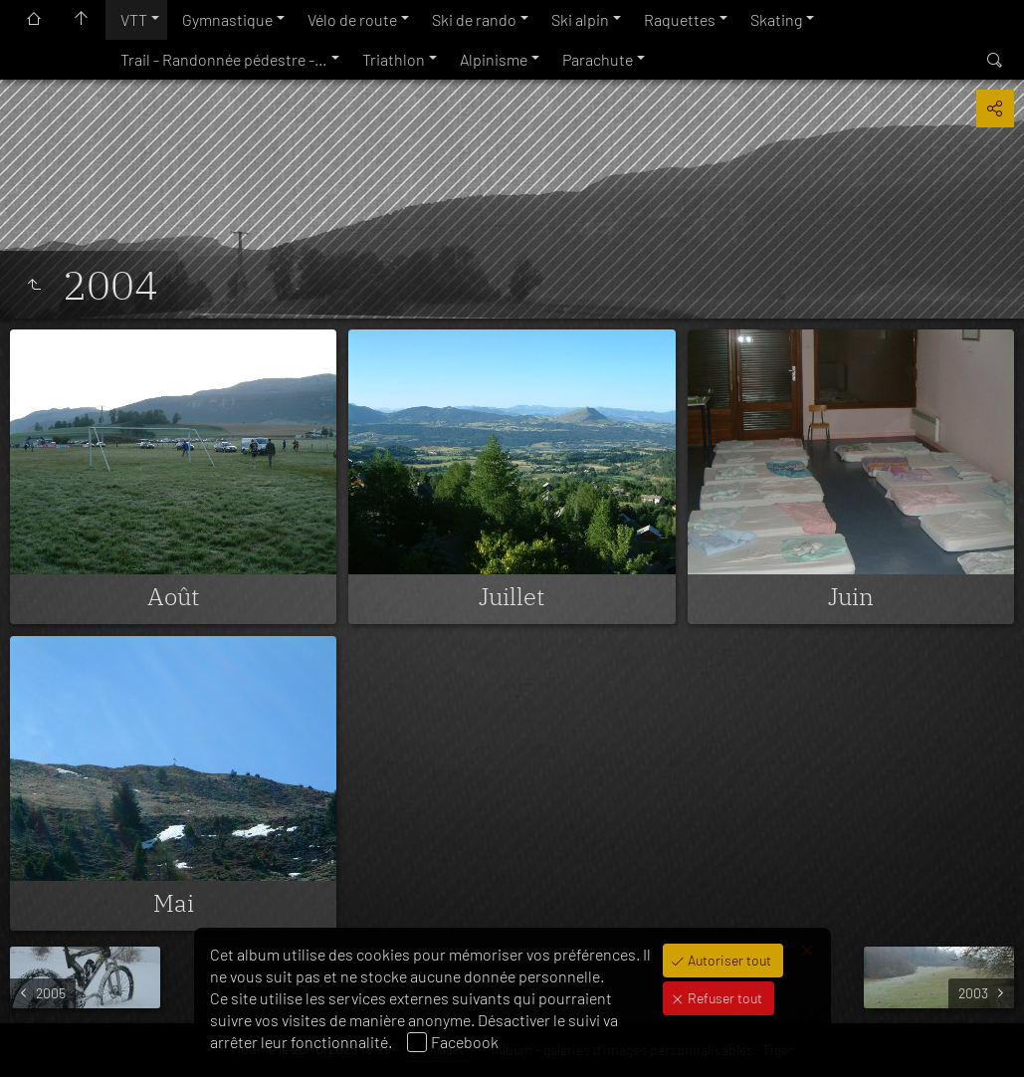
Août (173, 596)
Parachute (597, 59)
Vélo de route (352, 19)
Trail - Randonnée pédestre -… (223, 59)
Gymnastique (227, 19)
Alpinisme (493, 59)
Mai (173, 903)
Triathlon (393, 59)
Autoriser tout (728, 960)
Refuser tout (723, 997)
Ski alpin (580, 19)
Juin (851, 596)
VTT (133, 19)
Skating (776, 19)
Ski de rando (474, 19)
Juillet (511, 596)
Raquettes (680, 19)
